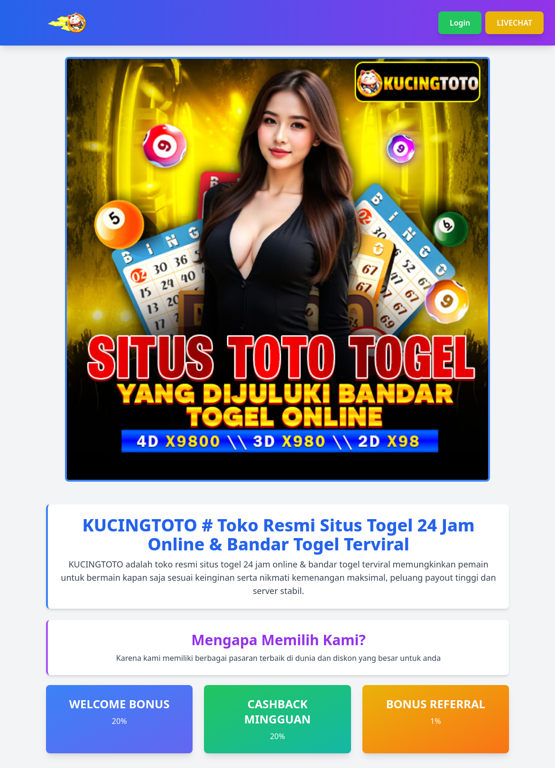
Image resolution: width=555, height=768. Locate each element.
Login (460, 23)
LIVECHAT (514, 23)
